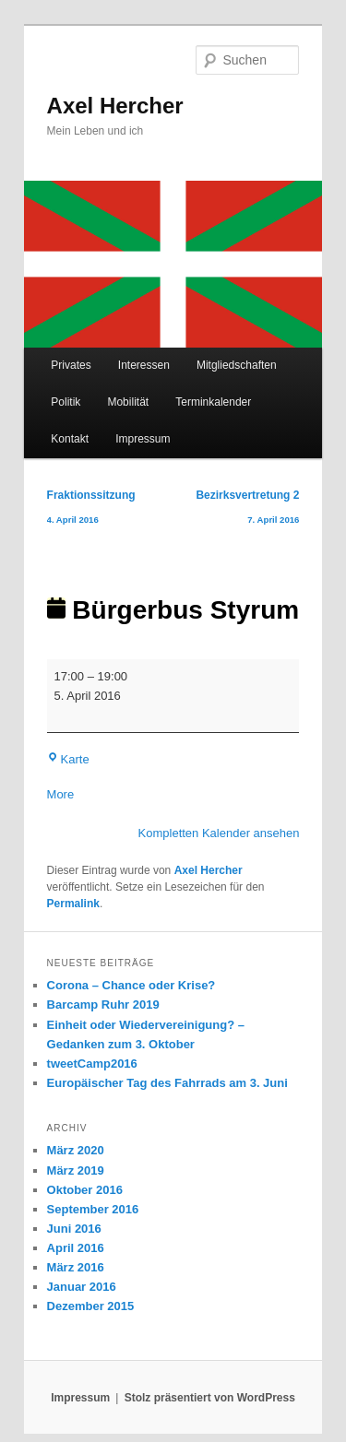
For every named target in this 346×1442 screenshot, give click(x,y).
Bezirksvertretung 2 (247, 510)
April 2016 (75, 1248)
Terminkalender (213, 402)
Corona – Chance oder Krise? (131, 985)
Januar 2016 (81, 1287)
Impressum (142, 438)
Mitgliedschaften (237, 365)
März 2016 (75, 1267)
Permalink (73, 903)
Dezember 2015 (91, 1306)
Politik (65, 402)
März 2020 (75, 1150)
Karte (68, 759)
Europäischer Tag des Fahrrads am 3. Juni (167, 1083)
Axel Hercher (115, 105)
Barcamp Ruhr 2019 (103, 1004)
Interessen (144, 365)
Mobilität (128, 402)
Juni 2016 (74, 1228)
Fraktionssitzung (91, 510)
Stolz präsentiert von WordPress (210, 1397)
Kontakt (70, 438)
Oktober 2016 (85, 1190)
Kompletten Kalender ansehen (219, 833)
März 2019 (75, 1170)
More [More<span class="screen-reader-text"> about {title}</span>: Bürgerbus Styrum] (61, 794)
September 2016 (93, 1209)
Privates (70, 365)
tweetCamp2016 (92, 1063)
